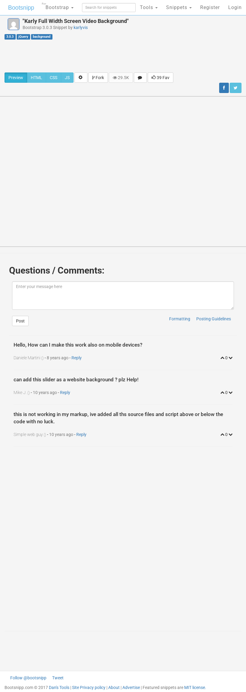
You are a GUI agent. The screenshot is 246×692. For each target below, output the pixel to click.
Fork (98, 77)
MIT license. (195, 687)
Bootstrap (56, 5)
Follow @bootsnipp (28, 677)
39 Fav (160, 77)
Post (20, 321)
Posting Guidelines (213, 318)
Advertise (131, 687)
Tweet (58, 677)
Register (210, 7)
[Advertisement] (123, 55)
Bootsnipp (19, 7)
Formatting (179, 318)
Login (235, 7)
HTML (36, 77)
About (114, 687)
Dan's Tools (59, 687)
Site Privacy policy (89, 687)
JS (67, 77)
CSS (53, 77)
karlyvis (81, 27)
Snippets (179, 7)
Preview (15, 77)
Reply (76, 357)
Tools (149, 7)
